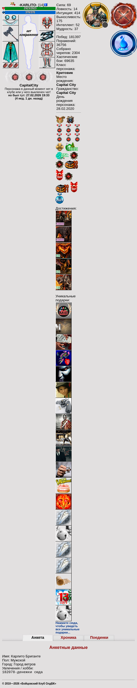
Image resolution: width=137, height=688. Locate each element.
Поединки (99, 637)
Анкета (38, 637)
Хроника (68, 637)
